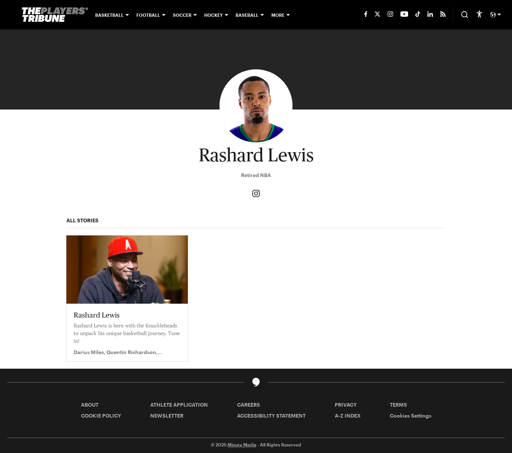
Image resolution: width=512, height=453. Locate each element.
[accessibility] (479, 14)
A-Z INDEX (348, 415)
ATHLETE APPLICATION (179, 405)
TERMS (398, 405)
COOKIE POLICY (101, 415)
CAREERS (248, 405)
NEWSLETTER (166, 415)
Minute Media (242, 444)
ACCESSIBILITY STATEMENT (271, 415)
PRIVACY (346, 405)
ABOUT (89, 405)
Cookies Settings (410, 415)
